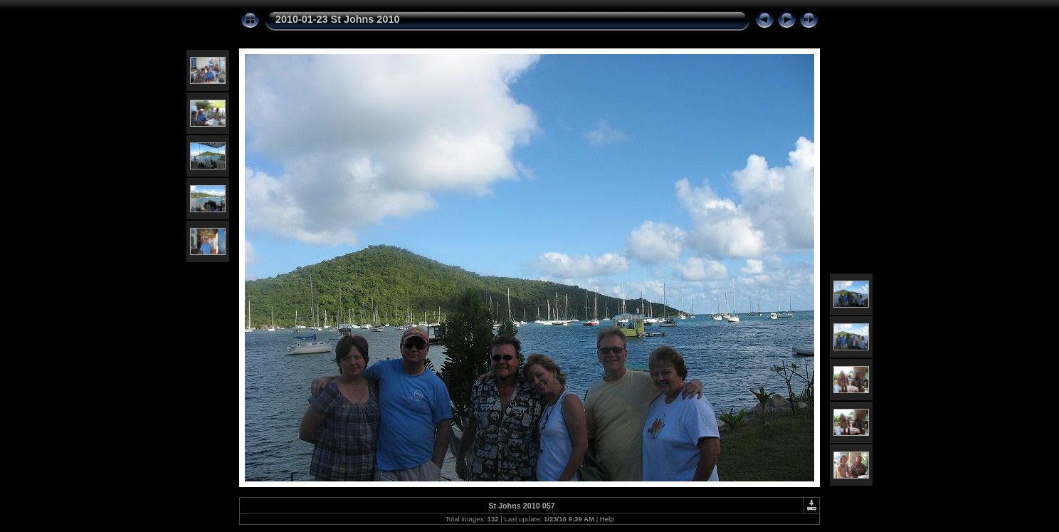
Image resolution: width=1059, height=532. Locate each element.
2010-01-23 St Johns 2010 (337, 19)
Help (607, 519)
